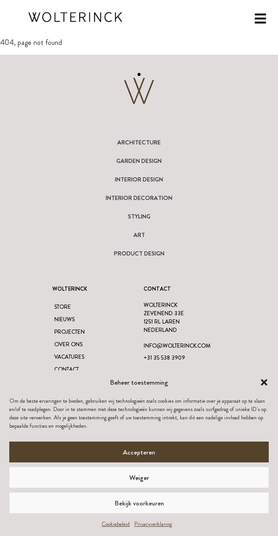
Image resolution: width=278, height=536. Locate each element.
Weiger (139, 478)
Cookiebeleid (115, 524)
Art (139, 235)
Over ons (68, 344)
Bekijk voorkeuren (139, 503)
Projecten (69, 332)
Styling (139, 216)
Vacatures (69, 357)
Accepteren (139, 452)
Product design (139, 253)
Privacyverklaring (153, 524)
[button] (264, 382)
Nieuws (64, 319)
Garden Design (139, 160)
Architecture (139, 142)
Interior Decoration (139, 197)
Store (62, 307)
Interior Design (139, 179)
